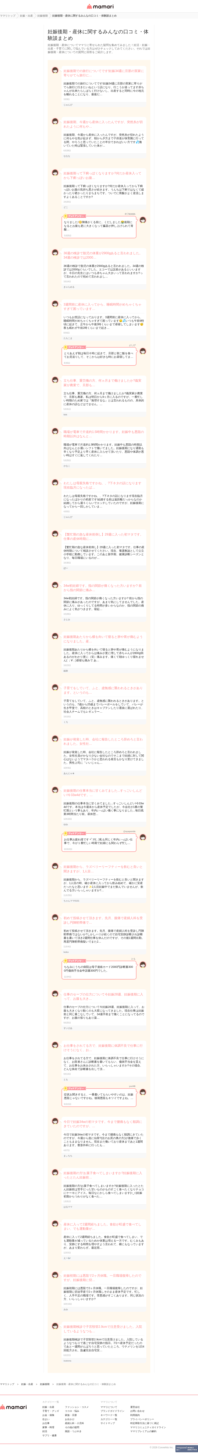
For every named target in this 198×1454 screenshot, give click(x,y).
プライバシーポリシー (142, 1419)
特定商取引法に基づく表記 (144, 1423)
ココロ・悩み (72, 1411)
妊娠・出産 (48, 1407)
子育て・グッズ (50, 1411)
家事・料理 (48, 1427)
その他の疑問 (72, 1427)
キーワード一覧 (109, 1415)
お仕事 (46, 1423)
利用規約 (135, 1415)
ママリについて (109, 1407)
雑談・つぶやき (73, 1431)
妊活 (44, 1431)
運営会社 (135, 1407)
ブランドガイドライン (112, 1411)
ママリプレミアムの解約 (143, 1431)
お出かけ (69, 1419)
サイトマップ (108, 1423)
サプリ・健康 (49, 1435)
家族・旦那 (71, 1415)
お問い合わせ (137, 1411)
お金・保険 (48, 1415)
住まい (46, 1419)
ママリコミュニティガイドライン (148, 1427)
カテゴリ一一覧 (109, 1419)
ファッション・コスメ (77, 1407)
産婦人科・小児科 (74, 1423)
